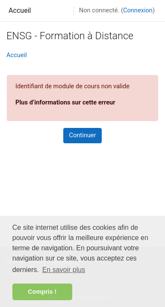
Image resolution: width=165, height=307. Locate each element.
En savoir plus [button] (63, 269)
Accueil (20, 10)
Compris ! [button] (42, 291)
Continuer (82, 135)
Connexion (138, 10)
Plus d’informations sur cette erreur (65, 102)
